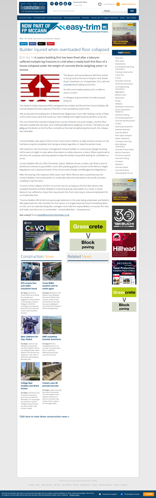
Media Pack (114, 18)
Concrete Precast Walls (124, 149)
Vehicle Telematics (122, 152)
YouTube (65, 3)
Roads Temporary (122, 138)
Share (23, 44)
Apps (128, 18)
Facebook (70, 3)
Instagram (52, 3)
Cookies (75, 485)
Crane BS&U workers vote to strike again (50, 286)
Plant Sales (119, 61)
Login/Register (109, 4)
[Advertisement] (65, 447)
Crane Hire (119, 75)
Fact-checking (66, 485)
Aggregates (119, 92)
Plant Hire (119, 58)
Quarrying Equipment (124, 126)
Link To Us (57, 485)
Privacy (94, 485)
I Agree (149, 494)
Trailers (118, 123)
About (38, 485)
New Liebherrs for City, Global (29, 338)
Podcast (133, 18)
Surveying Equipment (124, 118)
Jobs (99, 18)
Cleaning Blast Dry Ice (124, 173)
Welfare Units (120, 95)
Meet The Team (46, 485)
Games (122, 18)
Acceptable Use (85, 485)
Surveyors (119, 161)
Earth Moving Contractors (120, 145)
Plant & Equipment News (72, 18)
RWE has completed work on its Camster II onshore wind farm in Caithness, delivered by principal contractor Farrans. (51, 349)
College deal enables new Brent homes (30, 386)
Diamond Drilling (122, 115)
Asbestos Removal (122, 129)
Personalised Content (130, 494)
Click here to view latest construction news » (44, 416)
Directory (124, 485)
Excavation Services (123, 81)
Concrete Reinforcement (125, 121)
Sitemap (116, 485)
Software (118, 104)
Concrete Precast (122, 170)
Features (94, 18)
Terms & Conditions (105, 485)
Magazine (106, 18)
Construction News (25, 18)
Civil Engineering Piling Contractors (124, 68)
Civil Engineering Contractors (122, 88)
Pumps (118, 101)
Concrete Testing (122, 158)
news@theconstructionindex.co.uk (53, 215)
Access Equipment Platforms (122, 110)
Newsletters (129, 4)
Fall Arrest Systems (123, 155)
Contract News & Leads (54, 18)
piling (22, 128)
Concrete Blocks (121, 132)
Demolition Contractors (124, 107)
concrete (67, 84)
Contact (31, 485)
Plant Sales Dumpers (123, 135)
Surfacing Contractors (124, 84)
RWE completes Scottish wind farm (51, 338)
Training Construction (124, 72)
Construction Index (33, 8)
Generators (119, 98)
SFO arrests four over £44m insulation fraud (29, 286)
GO (132, 11)
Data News (85, 18)
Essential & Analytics (108, 494)
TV (102, 18)
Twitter (56, 3)
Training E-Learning (123, 141)
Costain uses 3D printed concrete (50, 384)
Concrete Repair (121, 167)
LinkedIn (61, 3)
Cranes (118, 78)
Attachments (120, 64)
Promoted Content (39, 18)
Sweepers (119, 164)
